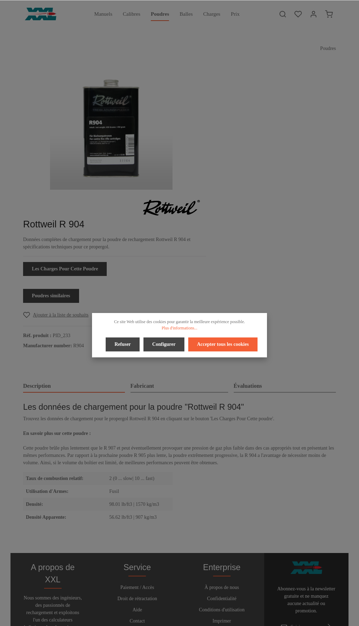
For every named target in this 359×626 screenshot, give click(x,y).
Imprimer (221, 511)
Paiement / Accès (137, 477)
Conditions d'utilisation (222, 499)
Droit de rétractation (137, 488)
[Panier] (329, 14)
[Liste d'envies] (298, 14)
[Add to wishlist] (246, 194)
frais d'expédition (259, 616)
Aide (137, 499)
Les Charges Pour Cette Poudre (256, 148)
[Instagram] (197, 601)
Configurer (164, 343)
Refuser (123, 343)
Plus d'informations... (179, 328)
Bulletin (137, 522)
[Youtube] (186, 601)
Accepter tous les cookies (222, 343)
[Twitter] (174, 601)
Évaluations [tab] (248, 265)
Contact (137, 511)
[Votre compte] (314, 14)
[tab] (74, 266)
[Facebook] (162, 601)
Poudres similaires (242, 175)
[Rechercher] (283, 14)
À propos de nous (222, 477)
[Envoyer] (329, 517)
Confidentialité (222, 488)
